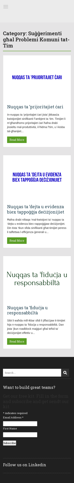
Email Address (13, 417)
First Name (10, 428)
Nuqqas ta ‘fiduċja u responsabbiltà (27, 310)
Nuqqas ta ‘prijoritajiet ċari (35, 107)
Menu (7, 6)
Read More (16, 140)
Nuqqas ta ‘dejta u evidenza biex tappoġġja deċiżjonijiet (35, 209)
